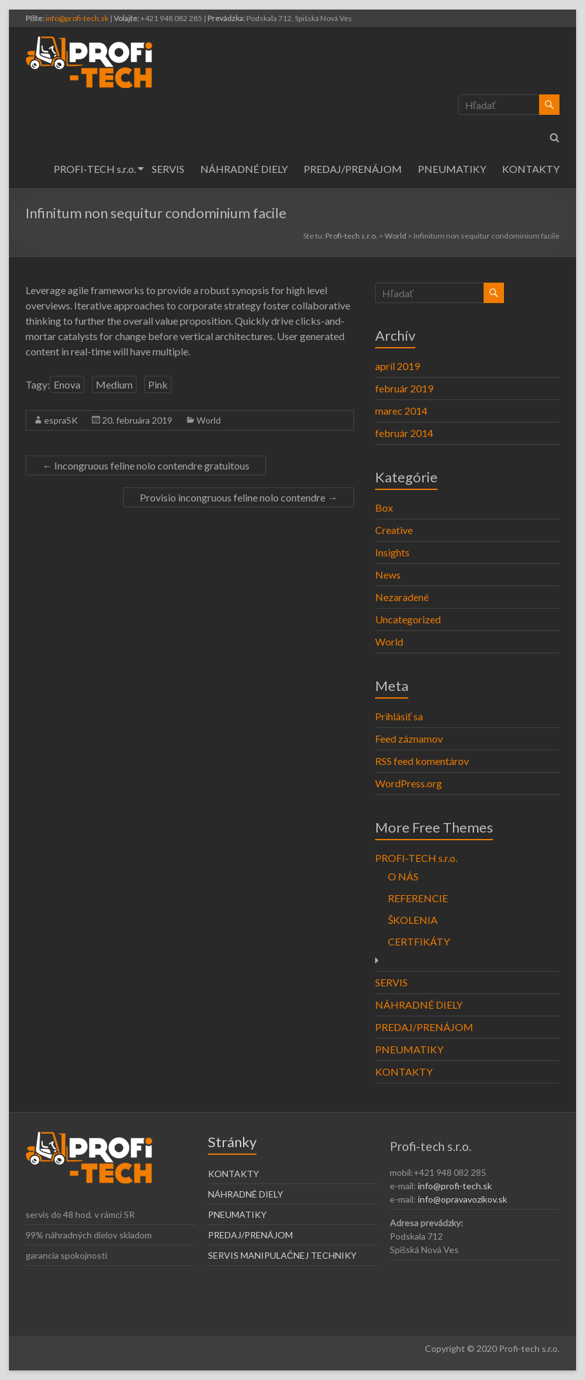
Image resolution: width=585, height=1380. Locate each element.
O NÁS (403, 876)
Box (384, 507)
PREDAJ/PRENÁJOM (353, 169)
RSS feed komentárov (422, 761)
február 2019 (404, 388)
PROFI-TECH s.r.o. (95, 169)
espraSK (61, 420)
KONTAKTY (530, 169)
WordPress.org (408, 783)
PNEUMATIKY (452, 169)
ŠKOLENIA (413, 920)
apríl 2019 (397, 366)
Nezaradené (402, 597)
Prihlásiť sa (399, 716)
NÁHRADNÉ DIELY (244, 169)
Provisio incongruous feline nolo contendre (238, 497)
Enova (67, 384)
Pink (158, 384)
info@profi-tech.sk (76, 18)
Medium (114, 384)
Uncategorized (408, 619)
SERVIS (168, 169)
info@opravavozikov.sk (462, 1199)
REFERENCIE (418, 898)
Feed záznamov (409, 738)
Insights (392, 552)
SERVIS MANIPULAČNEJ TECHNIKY (282, 1255)
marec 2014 (401, 410)
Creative (394, 530)
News (388, 574)
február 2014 (404, 433)
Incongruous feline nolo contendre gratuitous (145, 465)
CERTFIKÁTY (419, 941)
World (208, 420)
